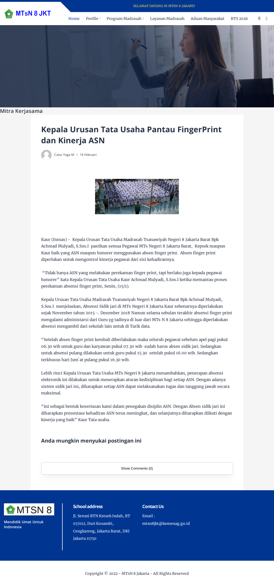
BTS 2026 (239, 18)
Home (74, 18)
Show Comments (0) (137, 468)
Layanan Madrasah (167, 18)
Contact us (77, 31)
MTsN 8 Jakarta (135, 573)
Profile (92, 18)
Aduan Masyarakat (207, 18)
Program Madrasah (124, 18)
